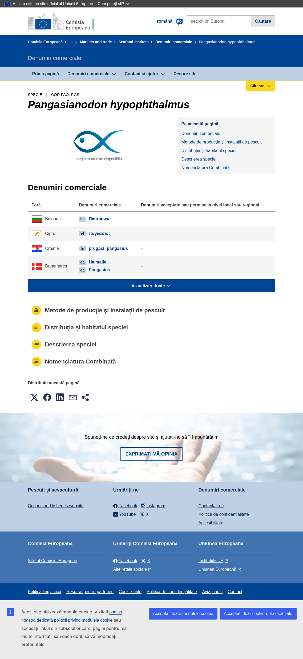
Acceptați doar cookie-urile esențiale (258, 613)
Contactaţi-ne (211, 506)
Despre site (184, 73)
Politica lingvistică (44, 591)
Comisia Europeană (45, 42)
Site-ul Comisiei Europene (52, 560)
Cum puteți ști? (114, 3)
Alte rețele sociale (130, 569)
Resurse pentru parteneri (90, 591)
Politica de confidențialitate (224, 514)
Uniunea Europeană (217, 569)
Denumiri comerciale (173, 42)
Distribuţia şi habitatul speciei (208, 150)
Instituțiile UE (211, 560)
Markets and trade (96, 42)
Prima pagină (45, 73)
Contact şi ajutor (141, 73)
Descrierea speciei (198, 159)
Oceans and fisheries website (56, 506)
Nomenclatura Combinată (205, 167)
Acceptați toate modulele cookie (183, 613)
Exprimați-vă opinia (151, 454)
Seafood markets (134, 42)
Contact (235, 591)
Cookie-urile (130, 591)
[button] (34, 397)
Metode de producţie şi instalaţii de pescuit (221, 142)
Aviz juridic (212, 591)
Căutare (263, 21)
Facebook (125, 560)
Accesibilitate (211, 523)
